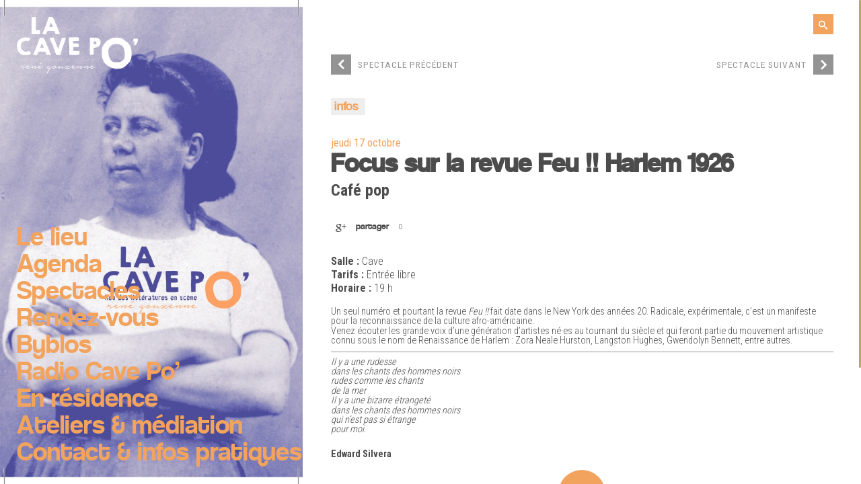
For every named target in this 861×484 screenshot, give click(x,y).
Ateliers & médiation (130, 426)
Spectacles (79, 292)
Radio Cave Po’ (98, 373)
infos (346, 107)
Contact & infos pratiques (159, 453)
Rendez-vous (88, 319)
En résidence (87, 400)
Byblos (54, 346)
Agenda (59, 265)
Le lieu (52, 238)
